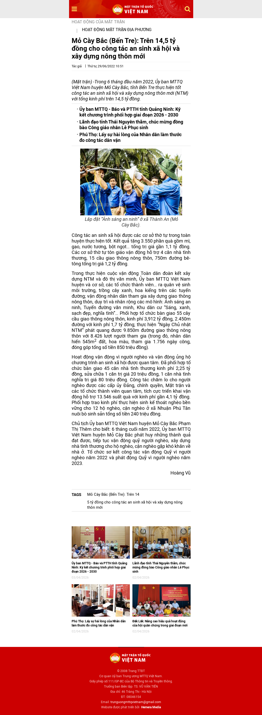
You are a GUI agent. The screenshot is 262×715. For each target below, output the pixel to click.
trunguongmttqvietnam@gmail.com (135, 702)
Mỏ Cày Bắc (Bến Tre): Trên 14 (113, 494)
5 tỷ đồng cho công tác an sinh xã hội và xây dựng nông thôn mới (134, 505)
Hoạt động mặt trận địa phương (117, 29)
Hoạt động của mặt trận (98, 21)
